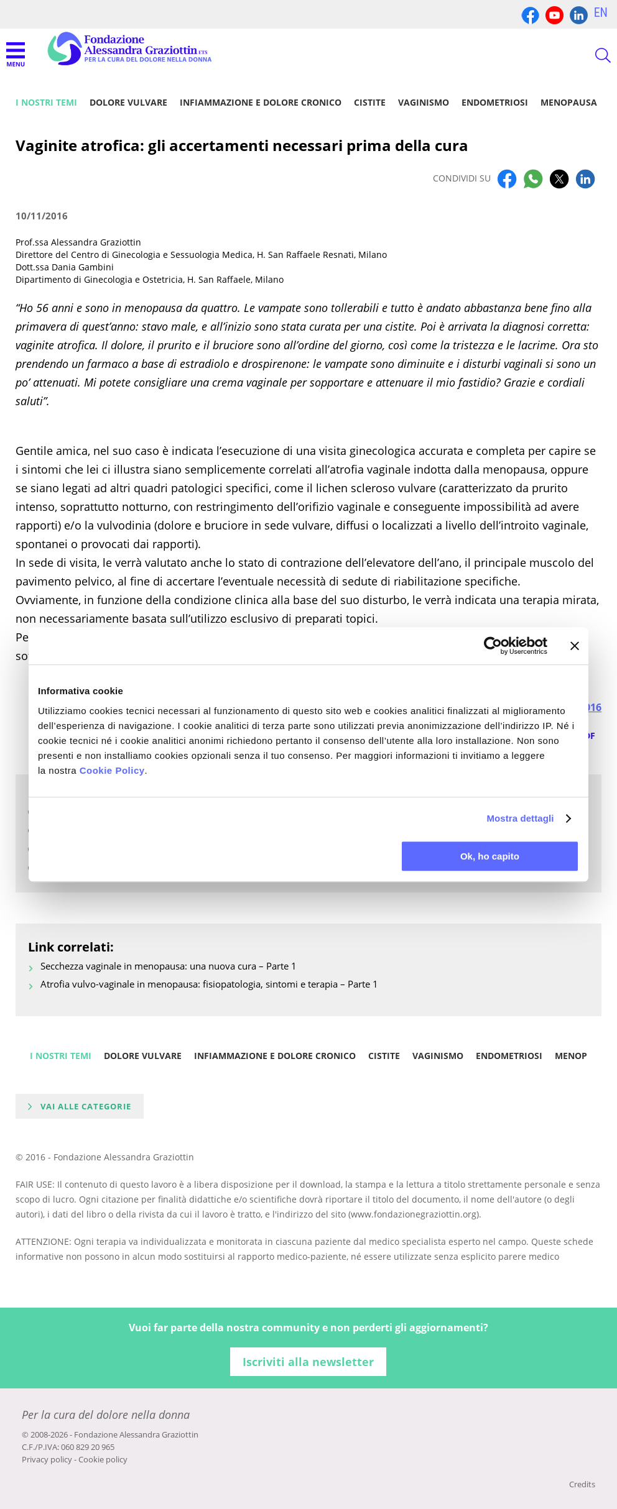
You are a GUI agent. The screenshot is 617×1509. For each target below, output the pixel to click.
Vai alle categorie (85, 1106)
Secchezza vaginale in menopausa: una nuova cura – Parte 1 (168, 966)
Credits (582, 1484)
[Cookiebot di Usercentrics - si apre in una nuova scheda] (492, 645)
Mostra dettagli (520, 818)
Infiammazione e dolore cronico (260, 102)
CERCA (592, 55)
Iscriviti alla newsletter (308, 1361)
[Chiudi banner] (574, 645)
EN (601, 12)
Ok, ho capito (489, 856)
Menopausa (568, 102)
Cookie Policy (112, 770)
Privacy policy (47, 1459)
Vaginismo (423, 102)
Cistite (370, 102)
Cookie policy (103, 1459)
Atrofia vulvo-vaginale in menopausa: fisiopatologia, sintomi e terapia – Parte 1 (209, 984)
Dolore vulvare (128, 102)
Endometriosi (495, 102)
